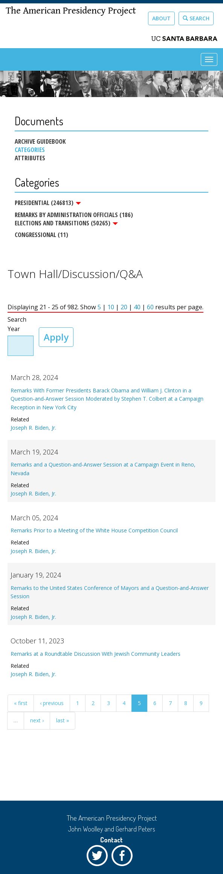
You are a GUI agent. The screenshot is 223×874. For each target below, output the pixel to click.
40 (137, 307)
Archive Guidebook (40, 141)
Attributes (30, 158)
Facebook (124, 857)
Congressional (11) (41, 235)
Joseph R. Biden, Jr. (33, 428)
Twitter (99, 857)
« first (20, 703)
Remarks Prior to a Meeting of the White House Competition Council (94, 530)
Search (196, 18)
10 (110, 307)
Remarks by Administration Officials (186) (74, 214)
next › (37, 720)
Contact (111, 840)
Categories (30, 150)
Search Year (17, 324)
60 (150, 307)
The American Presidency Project (71, 10)
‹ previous (52, 703)
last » (62, 720)
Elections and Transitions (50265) (66, 223)
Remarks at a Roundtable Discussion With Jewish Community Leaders (95, 653)
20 (124, 307)
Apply (56, 337)
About (161, 18)
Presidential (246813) (48, 203)
